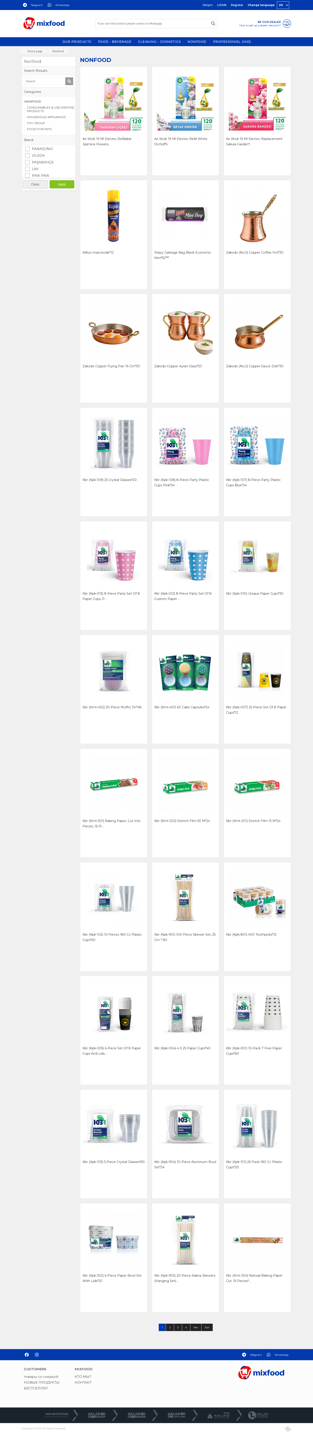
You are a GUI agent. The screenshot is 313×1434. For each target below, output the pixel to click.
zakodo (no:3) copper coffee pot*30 (254, 253)
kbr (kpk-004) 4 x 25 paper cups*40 (182, 1048)
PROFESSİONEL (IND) (232, 42)
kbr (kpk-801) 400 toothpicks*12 (251, 935)
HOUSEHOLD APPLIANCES (46, 117)
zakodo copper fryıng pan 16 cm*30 (111, 366)
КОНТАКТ (83, 1382)
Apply (62, 184)
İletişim (208, 5)
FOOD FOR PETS (39, 129)
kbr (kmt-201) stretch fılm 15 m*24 (253, 821)
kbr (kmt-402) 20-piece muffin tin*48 (112, 707)
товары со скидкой (41, 1376)
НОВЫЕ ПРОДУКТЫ (42, 1382)
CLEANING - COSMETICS (159, 42)
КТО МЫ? (83, 1376)
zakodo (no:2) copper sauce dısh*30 (255, 366)
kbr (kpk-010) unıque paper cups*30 (254, 594)
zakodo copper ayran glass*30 (178, 366)
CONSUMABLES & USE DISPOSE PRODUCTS (50, 109)
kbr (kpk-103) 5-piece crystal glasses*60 (113, 1162)
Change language (261, 5)
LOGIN (222, 5)
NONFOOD (196, 42)
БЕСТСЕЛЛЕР (36, 1388)
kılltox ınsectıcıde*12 (98, 253)
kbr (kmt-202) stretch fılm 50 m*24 (182, 821)
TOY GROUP (36, 123)
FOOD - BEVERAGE (115, 42)
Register (237, 5)
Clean (35, 184)
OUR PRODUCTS (76, 42)
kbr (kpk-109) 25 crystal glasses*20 (109, 480)
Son (207, 1327)
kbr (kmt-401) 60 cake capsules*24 (181, 707)
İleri (196, 1327)
